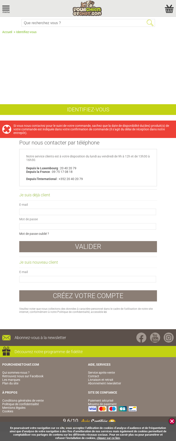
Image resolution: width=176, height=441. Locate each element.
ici (105, 312)
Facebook (141, 338)
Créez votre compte (88, 296)
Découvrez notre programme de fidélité (49, 351)
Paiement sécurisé (100, 400)
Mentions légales (14, 407)
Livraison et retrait (100, 380)
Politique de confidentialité (20, 404)
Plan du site (10, 383)
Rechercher (150, 22)
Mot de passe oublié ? (34, 233)
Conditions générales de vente (23, 400)
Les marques (11, 380)
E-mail (23, 204)
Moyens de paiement (102, 404)
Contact (93, 376)
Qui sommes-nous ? (16, 372)
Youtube (155, 338)
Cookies (7, 411)
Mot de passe (28, 219)
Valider (88, 246)
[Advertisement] (88, 67)
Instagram (169, 338)
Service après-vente (101, 372)
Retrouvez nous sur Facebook (22, 376)
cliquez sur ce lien (108, 438)
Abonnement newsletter (104, 383)
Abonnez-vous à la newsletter (40, 337)
